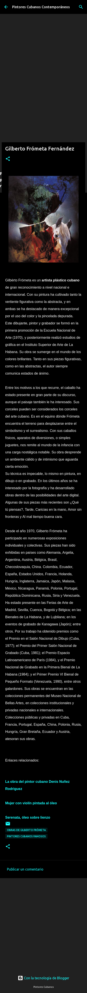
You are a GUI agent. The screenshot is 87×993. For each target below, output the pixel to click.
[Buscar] (81, 7)
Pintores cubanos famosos (26, 836)
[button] (7, 159)
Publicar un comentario (25, 869)
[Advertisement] (43, 123)
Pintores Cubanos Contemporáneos (41, 7)
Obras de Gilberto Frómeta (26, 830)
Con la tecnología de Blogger (43, 978)
